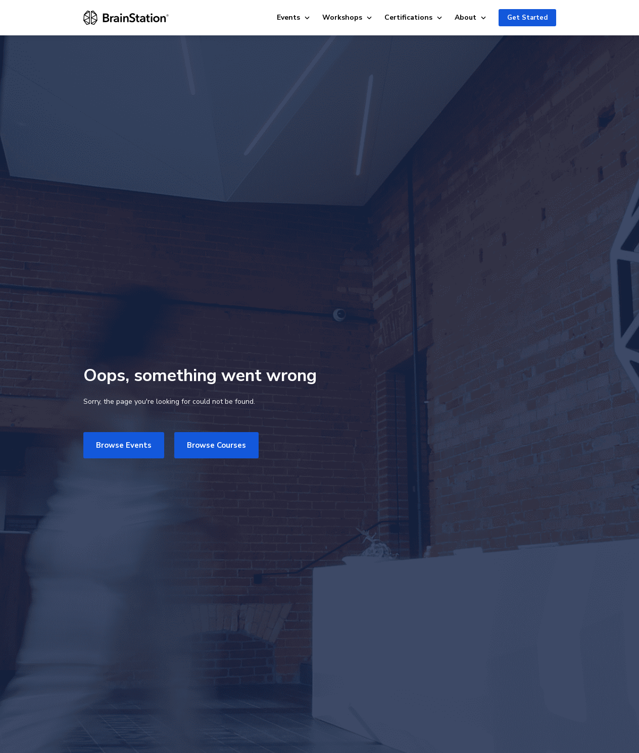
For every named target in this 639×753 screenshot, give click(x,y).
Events (293, 17)
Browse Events (124, 445)
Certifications (413, 17)
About (470, 17)
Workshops (347, 17)
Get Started (527, 17)
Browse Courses (216, 445)
